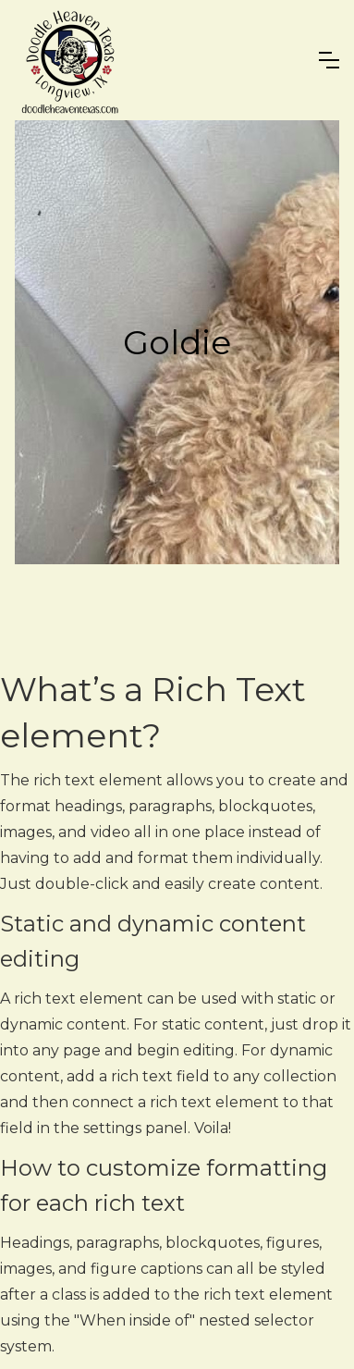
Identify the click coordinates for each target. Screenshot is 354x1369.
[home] (70, 60)
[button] (329, 60)
